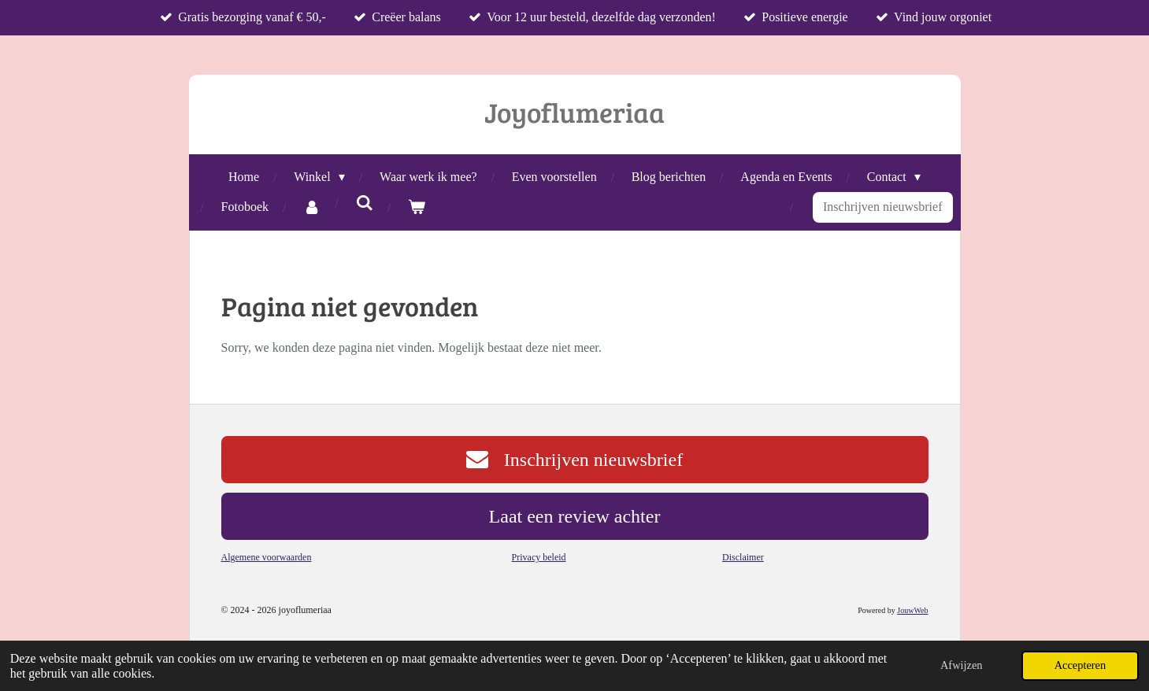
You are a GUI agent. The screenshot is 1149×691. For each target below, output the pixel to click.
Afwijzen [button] (961, 665)
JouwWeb (912, 610)
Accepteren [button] (1080, 665)
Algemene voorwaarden (266, 557)
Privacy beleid (539, 557)
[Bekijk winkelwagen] (417, 207)
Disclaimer (743, 557)
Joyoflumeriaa (574, 112)
